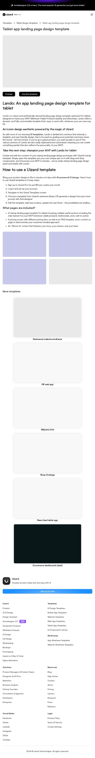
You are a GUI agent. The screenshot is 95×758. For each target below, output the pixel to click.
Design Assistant (10, 617)
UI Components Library (58, 630)
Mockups (7, 647)
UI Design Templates (56, 608)
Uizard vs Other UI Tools (13, 656)
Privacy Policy (54, 718)
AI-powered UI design (68, 177)
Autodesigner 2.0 (14, 621)
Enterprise (7, 702)
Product (6, 608)
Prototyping (8, 652)
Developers (8, 698)
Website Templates (56, 617)
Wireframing (8, 643)
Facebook (7, 718)
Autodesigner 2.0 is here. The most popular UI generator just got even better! (49, 5)
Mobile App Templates (57, 612)
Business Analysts (10, 685)
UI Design (7, 634)
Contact (51, 680)
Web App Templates (56, 621)
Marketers (7, 680)
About (50, 685)
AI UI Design (8, 612)
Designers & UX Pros (12, 676)
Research (52, 698)
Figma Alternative (10, 660)
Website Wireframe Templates (60, 645)
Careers (51, 693)
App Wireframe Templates (59, 640)
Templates (7, 23)
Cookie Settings (55, 727)
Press (50, 702)
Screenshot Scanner (12, 626)
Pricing (51, 689)
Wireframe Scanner (11, 630)
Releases (51, 706)
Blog (50, 672)
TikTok (5, 735)
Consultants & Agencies (13, 693)
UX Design (7, 639)
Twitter (5, 722)
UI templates (36, 134)
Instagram (7, 731)
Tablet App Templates (57, 625)
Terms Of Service (55, 722)
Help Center (53, 676)
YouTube (6, 740)
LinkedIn (6, 727)
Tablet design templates (27, 23)
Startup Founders (10, 689)
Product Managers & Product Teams (18, 672)
